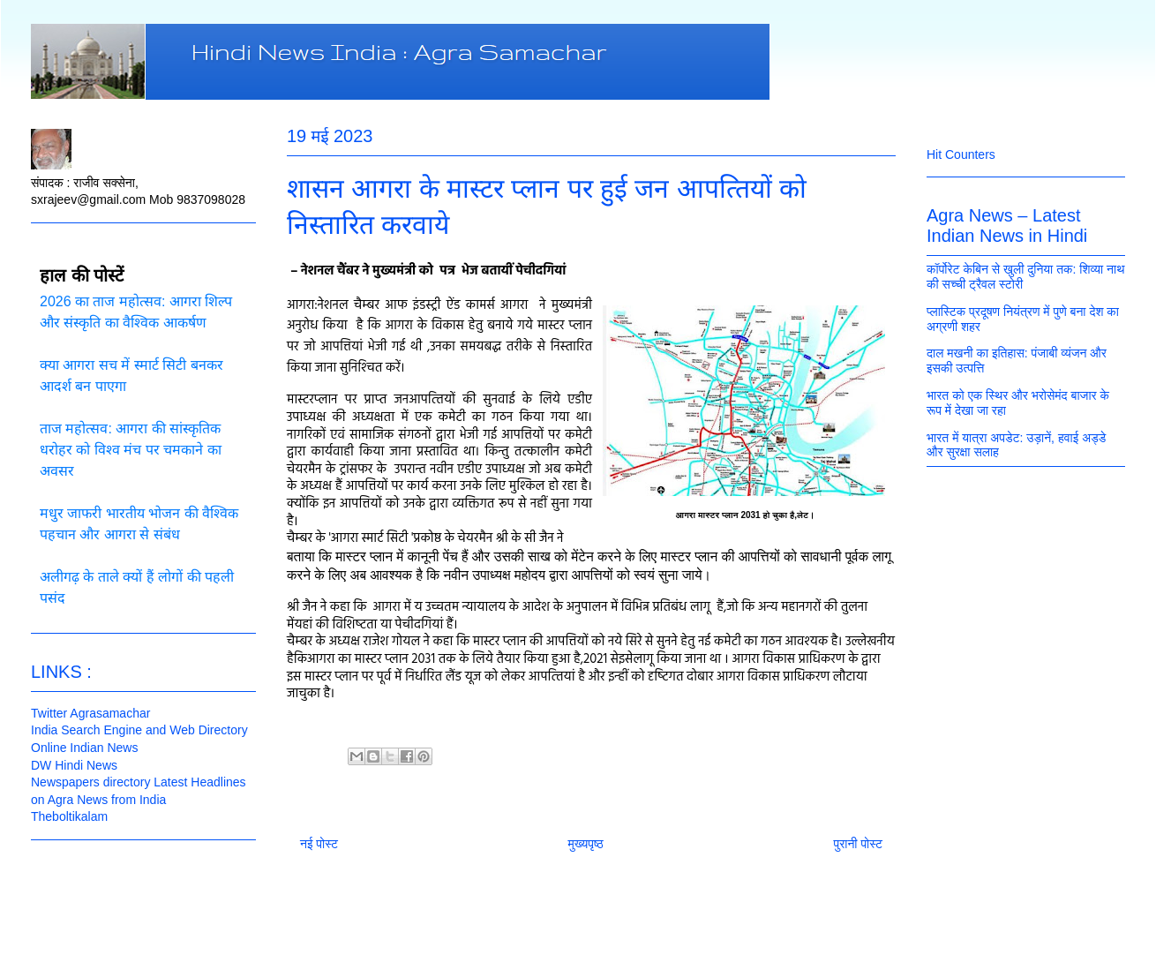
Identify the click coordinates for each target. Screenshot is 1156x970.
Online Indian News (84, 748)
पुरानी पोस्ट (857, 844)
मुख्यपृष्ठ (586, 844)
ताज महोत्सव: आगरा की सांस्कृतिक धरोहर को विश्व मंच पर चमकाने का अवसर (130, 449)
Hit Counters (961, 154)
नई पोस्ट (319, 844)
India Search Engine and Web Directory (139, 730)
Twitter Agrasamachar (90, 713)
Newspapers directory (90, 782)
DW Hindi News (74, 765)
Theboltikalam (69, 816)
